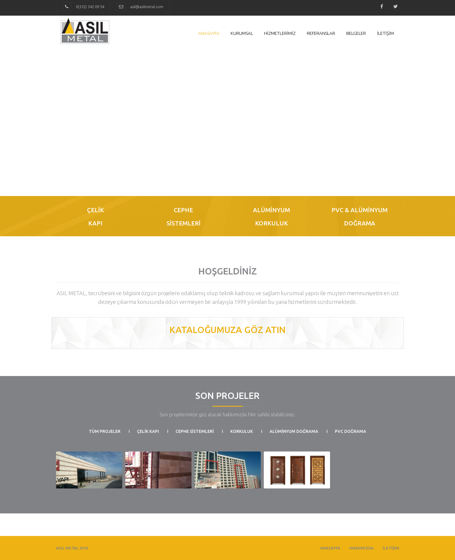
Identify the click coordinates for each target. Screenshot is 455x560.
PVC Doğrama (350, 431)
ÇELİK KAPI (148, 431)
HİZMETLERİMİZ (280, 33)
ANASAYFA (330, 548)
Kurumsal (242, 33)
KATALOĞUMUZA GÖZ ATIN (228, 330)
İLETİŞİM (385, 33)
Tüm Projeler (104, 431)
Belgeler (356, 33)
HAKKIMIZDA (361, 548)
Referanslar (321, 33)
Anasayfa (209, 33)
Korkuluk (241, 431)
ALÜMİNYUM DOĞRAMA (294, 431)
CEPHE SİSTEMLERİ (195, 431)
